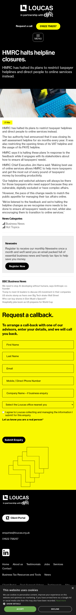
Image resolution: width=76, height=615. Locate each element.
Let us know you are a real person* (23, 419)
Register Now (17, 266)
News (47, 574)
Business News (15, 223)
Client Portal (15, 517)
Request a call (24, 26)
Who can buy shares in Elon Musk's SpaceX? (24, 298)
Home (5, 564)
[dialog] (38, 600)
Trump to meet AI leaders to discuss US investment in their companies (36, 292)
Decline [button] (55, 609)
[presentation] (25, 428)
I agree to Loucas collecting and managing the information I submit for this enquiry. (37, 414)
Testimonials (33, 564)
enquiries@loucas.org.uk (16, 532)
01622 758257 (48, 26)
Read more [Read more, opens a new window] (61, 600)
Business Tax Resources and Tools (21, 574)
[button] (38, 603)
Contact (6, 568)
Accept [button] (20, 609)
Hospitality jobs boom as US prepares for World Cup (27, 302)
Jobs (47, 564)
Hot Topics (12, 227)
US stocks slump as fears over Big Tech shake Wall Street (30, 295)
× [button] (72, 588)
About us (18, 564)
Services (58, 564)
